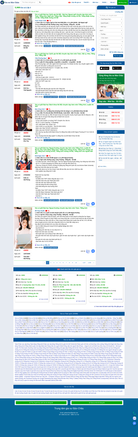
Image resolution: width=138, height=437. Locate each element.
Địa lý (73, 376)
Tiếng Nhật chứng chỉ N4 (27, 357)
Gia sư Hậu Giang (111, 324)
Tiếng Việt (28, 346)
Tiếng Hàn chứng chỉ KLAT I (48, 363)
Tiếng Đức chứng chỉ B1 (46, 361)
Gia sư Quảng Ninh (48, 329)
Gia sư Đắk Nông (85, 322)
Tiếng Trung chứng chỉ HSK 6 (44, 353)
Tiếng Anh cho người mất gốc (108, 350)
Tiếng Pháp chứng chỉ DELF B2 (40, 359)
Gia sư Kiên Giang (44, 326)
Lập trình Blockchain (26, 369)
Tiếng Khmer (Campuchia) (101, 378)
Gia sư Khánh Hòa (80, 318)
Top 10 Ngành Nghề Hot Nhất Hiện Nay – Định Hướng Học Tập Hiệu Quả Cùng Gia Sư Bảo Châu (110, 143)
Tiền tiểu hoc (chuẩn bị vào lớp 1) (108, 391)
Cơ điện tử (70, 372)
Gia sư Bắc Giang (20, 320)
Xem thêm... (103, 166)
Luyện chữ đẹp (36, 346)
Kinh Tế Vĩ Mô (95, 371)
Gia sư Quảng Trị (62, 329)
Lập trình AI (36, 369)
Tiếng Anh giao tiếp (62, 348)
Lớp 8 (47, 391)
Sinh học (97, 346)
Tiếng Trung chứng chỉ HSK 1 (60, 351)
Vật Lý (88, 344)
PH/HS (104, 2)
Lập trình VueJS (111, 369)
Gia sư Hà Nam (56, 324)
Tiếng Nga (91, 376)
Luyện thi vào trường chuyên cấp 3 (42, 393)
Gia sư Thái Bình (113, 329)
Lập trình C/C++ (104, 365)
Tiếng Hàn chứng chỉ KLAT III (84, 363)
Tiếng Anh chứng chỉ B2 (61, 350)
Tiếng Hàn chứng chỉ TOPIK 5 (48, 365)
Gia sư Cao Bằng (59, 322)
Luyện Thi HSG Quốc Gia (22, 348)
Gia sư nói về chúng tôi (97, 402)
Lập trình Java (35, 367)
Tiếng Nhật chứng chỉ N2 (102, 355)
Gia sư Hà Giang (44, 324)
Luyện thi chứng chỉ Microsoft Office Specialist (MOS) (39, 380)
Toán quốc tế (81, 344)
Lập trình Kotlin (107, 367)
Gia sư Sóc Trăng (75, 329)
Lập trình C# (44, 367)
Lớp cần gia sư (74, 2)
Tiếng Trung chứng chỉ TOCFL (27, 355)
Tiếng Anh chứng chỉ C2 (91, 350)
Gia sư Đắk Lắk (72, 322)
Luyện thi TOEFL (26, 351)
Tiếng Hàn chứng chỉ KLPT (102, 363)
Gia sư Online (19, 318)
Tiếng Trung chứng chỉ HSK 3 (96, 351)
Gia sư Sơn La (88, 329)
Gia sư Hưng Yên (30, 326)
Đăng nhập (123, 2)
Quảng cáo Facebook (25, 378)
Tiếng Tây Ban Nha (81, 376)
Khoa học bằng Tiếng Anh (65, 371)
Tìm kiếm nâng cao (116, 52)
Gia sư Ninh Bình (56, 327)
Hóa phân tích (88, 372)
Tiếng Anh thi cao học (106, 348)
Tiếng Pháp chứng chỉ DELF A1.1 (69, 357)
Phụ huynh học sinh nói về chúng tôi (41, 402)
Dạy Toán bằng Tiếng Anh (35, 344)
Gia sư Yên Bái (31, 333)
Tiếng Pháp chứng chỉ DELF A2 (108, 357)
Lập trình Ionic (35, 371)
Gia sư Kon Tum (58, 326)
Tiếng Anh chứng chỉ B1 (46, 350)
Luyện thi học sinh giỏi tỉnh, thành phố (65, 393)
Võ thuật (109, 346)
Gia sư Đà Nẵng (48, 318)
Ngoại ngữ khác (100, 376)
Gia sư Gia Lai (30, 324)
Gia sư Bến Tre (71, 320)
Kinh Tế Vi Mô (104, 371)
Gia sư (113, 2)
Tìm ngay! (118, 55)
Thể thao (86, 371)
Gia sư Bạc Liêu (46, 320)
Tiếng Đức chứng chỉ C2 (92, 361)
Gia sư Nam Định (28, 327)
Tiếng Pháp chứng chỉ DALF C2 (80, 359)
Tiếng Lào (89, 378)
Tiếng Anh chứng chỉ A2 (31, 350)
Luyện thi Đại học (75, 391)
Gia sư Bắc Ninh (59, 320)
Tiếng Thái (82, 378)
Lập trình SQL (53, 367)
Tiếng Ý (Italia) (73, 378)
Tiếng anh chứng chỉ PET (86, 374)
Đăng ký (133, 2)
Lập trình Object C (97, 367)
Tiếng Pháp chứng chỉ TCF (98, 359)
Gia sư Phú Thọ (83, 327)
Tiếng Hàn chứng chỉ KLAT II (65, 363)
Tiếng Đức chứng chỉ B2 (61, 361)
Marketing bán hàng (51, 378)
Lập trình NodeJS (63, 367)
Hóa (92, 344)
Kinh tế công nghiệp (21, 372)
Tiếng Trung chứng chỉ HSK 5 (25, 353)
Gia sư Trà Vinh (83, 331)
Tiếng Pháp (54, 357)
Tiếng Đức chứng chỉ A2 (31, 361)
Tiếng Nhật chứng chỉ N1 (86, 355)
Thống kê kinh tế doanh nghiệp (48, 372)
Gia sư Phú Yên (96, 327)
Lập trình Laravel (60, 369)
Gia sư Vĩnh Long (111, 331)
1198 (89, 262)
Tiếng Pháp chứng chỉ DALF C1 (60, 359)
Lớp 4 (29, 391)
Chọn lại (101, 55)
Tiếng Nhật (74, 355)
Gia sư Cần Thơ (45, 322)
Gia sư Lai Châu (70, 326)
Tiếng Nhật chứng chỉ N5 (42, 357)
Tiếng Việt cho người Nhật (55, 346)
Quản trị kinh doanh (115, 371)
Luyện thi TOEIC (37, 351)
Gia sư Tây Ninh (100, 329)
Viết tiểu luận (113, 378)
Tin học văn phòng (93, 365)
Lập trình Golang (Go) (47, 369)
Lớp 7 (43, 391)
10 (76, 262)
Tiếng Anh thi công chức (92, 348)
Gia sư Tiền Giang (69, 331)
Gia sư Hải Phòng (97, 324)
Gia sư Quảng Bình (110, 327)
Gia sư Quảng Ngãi (33, 329)
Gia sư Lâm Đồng (83, 326)
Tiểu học (94, 391)
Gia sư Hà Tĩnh (68, 324)
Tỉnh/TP (87, 2)
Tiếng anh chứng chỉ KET (70, 374)
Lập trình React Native (99, 369)
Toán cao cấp (23, 344)
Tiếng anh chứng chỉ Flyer (54, 374)
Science (97, 374)
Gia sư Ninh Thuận (70, 327)
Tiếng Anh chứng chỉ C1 (76, 350)
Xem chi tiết (43, 299)
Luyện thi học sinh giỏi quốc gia (86, 393)
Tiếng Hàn (103, 361)
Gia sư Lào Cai (110, 326)
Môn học (96, 2)
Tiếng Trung (46, 351)
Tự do (83, 391)
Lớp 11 (61, 391)
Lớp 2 (21, 391)
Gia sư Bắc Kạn (34, 320)
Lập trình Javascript (75, 367)
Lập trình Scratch (65, 376)
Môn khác (59, 380)
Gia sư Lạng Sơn (98, 326)
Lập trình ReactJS (86, 369)
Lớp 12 (67, 391)
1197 (84, 262)
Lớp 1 (16, 391)
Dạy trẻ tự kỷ (18, 380)
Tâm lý (120, 378)
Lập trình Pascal (45, 371)
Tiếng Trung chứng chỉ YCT (62, 355)
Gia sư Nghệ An (41, 327)
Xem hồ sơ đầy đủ (43, 43)
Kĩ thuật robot (79, 372)
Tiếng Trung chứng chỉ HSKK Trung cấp (88, 353)
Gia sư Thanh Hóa (36, 331)
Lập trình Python (115, 365)
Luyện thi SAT (66, 344)
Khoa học (53, 371)
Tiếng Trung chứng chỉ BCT (45, 355)
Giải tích (74, 344)
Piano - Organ (84, 346)
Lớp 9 (51, 391)
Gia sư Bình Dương (99, 320)
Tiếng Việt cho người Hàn (71, 346)
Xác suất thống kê (33, 372)
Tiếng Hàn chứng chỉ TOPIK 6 (67, 365)
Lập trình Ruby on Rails (73, 369)
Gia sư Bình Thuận (20, 322)
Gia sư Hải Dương (82, 324)
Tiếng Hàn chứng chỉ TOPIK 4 (30, 365)
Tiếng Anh (52, 348)
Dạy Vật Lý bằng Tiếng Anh (102, 344)
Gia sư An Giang (95, 318)
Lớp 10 (56, 391)
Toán (16, 344)
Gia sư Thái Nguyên (21, 331)
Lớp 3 (25, 391)
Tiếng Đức (110, 359)
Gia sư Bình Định (84, 320)
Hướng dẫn (119, 12)
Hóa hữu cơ (96, 372)
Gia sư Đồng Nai (112, 322)
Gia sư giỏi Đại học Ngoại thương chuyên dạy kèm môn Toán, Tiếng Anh (61, 208)
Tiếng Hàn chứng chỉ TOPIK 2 (30, 363)
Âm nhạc (103, 346)
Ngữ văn (113, 344)
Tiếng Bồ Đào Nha (63, 378)
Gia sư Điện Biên (99, 322)
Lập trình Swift (86, 367)
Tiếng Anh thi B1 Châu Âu (76, 348)
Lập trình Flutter (25, 371)
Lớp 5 (34, 391)
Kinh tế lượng (63, 372)
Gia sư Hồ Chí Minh (64, 318)
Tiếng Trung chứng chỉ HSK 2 (78, 351)
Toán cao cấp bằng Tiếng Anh (52, 344)
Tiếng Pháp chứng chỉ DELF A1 (89, 357)
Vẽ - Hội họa (116, 346)
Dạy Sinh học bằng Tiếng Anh (40, 348)
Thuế (25, 374)
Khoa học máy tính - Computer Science (47, 376)
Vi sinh (114, 372)
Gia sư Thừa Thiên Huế (53, 331)
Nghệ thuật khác (78, 371)
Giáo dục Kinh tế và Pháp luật (37, 374)
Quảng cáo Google (38, 378)
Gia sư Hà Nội (33, 318)
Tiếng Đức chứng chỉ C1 (77, 361)
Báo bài (44, 346)
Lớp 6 (38, 391)
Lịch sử (91, 346)
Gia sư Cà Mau (33, 322)
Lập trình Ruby (26, 367)
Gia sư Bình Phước (114, 320)
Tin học (103, 374)
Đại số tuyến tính (111, 374)
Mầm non (88, 391)
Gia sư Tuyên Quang (97, 331)
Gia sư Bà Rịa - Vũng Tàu (110, 318)
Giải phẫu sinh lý (106, 372)
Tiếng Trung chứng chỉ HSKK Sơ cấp (64, 353)
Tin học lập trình (82, 365)
